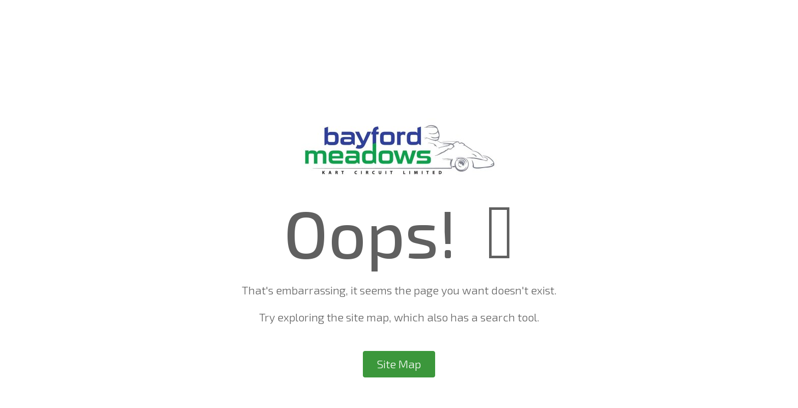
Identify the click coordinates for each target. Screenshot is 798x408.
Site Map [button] (399, 364)
